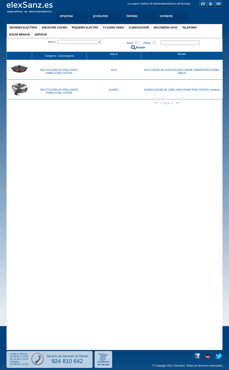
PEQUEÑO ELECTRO (85, 27)
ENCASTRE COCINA (54, 27)
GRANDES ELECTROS (23, 27)
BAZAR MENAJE (19, 34)
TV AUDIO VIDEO (113, 27)
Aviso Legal (188, 361)
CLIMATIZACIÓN (139, 27)
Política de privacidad (210, 361)
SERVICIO (40, 34)
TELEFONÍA (189, 27)
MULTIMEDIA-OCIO (165, 27)
